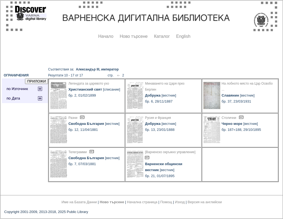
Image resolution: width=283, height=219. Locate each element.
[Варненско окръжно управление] (170, 152)
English (183, 36)
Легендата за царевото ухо (88, 83)
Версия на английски (205, 202)
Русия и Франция (158, 118)
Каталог (162, 36)
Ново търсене (134, 36)
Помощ (166, 202)
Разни (72, 118)
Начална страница (142, 202)
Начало (105, 36)
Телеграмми (77, 152)
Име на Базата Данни (79, 202)
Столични (229, 118)
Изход (180, 202)
